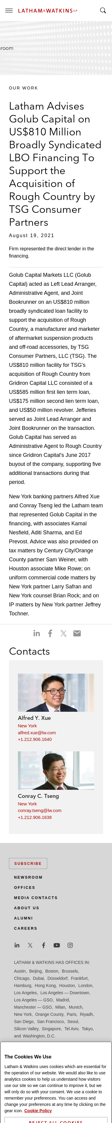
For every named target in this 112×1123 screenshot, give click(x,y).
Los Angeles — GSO (33, 1000)
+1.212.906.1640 (35, 739)
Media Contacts (36, 898)
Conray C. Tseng (38, 795)
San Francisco (50, 1021)
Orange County (49, 1014)
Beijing (35, 971)
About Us (26, 908)
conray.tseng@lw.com (40, 810)
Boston (52, 971)
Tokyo (87, 1028)
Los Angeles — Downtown (64, 992)
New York (27, 725)
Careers (26, 928)
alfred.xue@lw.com (37, 732)
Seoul (72, 1021)
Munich (75, 1007)
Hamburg (22, 985)
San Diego (23, 1021)
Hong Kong (45, 985)
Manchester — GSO (33, 1007)
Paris (71, 1014)
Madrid (62, 1000)
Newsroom (28, 877)
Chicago (21, 978)
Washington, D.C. (39, 1036)
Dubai (38, 978)
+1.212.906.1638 (35, 817)
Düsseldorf (57, 978)
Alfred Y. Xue (34, 717)
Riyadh (86, 1014)
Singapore (51, 1028)
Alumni (23, 918)
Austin (20, 971)
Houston (67, 985)
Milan (60, 1007)
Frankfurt (79, 978)
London (85, 985)
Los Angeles (25, 992)
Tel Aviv (71, 1028)
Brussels (70, 971)
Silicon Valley (26, 1028)
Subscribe (28, 864)
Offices (25, 888)
